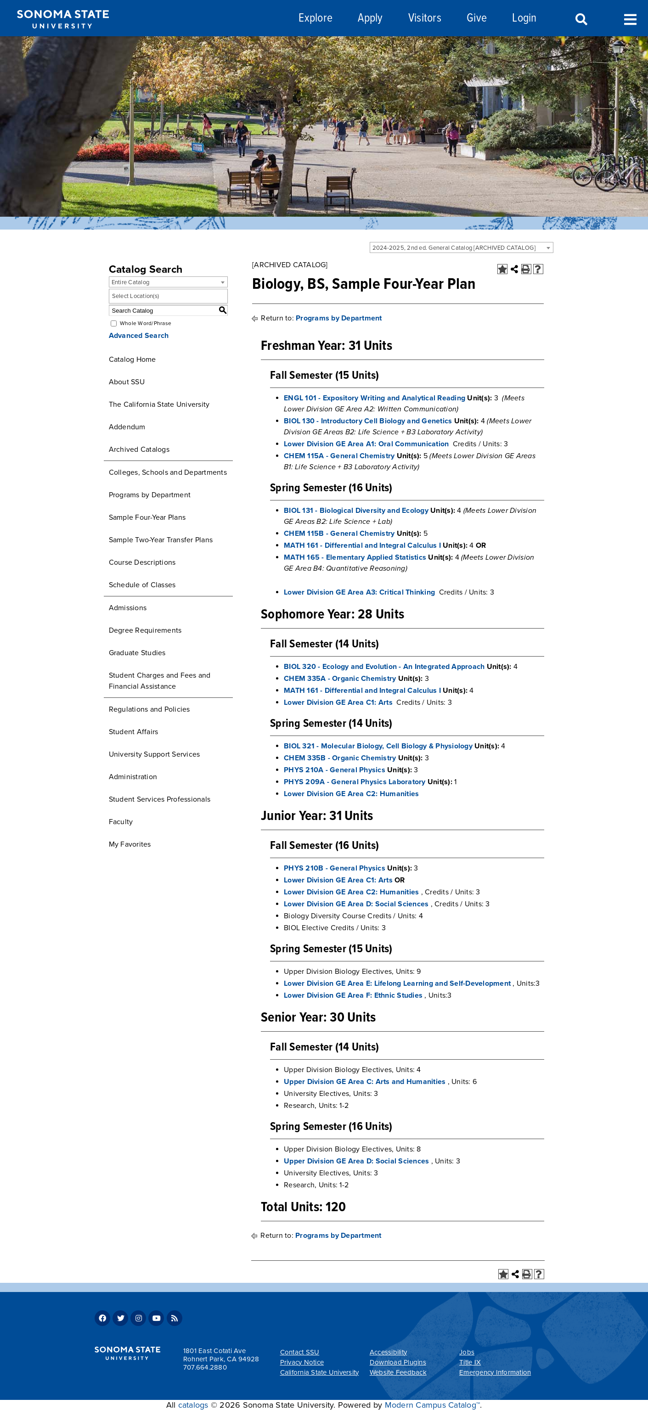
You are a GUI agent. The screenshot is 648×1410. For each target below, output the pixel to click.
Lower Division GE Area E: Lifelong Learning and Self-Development (397, 983)
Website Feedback (398, 1372)
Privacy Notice (302, 1362)
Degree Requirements (145, 630)
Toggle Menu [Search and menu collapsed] (630, 18)
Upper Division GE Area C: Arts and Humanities (364, 1081)
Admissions (128, 607)
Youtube (156, 1318)
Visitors (424, 18)
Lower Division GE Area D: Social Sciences (356, 904)
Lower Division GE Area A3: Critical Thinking (359, 592)
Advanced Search (139, 335)
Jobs (466, 1352)
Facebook (102, 1318)
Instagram (138, 1318)
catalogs (193, 1405)
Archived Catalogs (139, 449)
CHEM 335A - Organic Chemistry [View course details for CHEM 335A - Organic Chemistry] (340, 678)
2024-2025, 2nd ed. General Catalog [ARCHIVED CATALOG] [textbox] (453, 248)
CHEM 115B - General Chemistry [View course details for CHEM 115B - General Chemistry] (339, 533)
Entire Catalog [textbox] (131, 282)
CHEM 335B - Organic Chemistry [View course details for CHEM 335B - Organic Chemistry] (340, 758)
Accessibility (388, 1352)
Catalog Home (132, 359)
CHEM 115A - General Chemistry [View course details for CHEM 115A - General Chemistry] (339, 456)
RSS (174, 1318)
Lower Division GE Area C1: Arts (338, 702)
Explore (315, 18)
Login (524, 18)
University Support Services (154, 754)
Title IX (470, 1362)
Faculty (121, 821)
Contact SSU (300, 1352)
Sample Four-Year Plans (147, 517)
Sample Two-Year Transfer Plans (161, 540)
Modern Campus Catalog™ (432, 1405)
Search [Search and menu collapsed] (580, 19)
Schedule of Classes (142, 585)
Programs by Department (150, 495)
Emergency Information (495, 1372)
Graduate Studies (137, 652)
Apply (370, 18)
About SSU (127, 382)
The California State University (159, 404)
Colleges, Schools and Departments (168, 472)
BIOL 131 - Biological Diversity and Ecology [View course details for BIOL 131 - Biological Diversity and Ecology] (356, 510)
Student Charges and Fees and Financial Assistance (160, 681)
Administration (133, 776)
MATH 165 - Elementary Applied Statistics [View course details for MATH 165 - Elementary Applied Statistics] (355, 557)
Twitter (120, 1318)
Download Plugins (398, 1362)
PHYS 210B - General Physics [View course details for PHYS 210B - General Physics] (334, 868)
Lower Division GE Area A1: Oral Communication (366, 444)
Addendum (127, 427)
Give (477, 18)
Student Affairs (133, 731)
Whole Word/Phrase (145, 323)
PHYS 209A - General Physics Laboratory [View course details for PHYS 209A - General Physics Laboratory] (355, 781)
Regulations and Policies (149, 709)
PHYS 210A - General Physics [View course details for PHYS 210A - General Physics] (334, 770)
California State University (319, 1372)
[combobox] (461, 247)
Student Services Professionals (160, 799)
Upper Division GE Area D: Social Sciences (356, 1161)
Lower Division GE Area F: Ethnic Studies (353, 995)
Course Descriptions (142, 562)
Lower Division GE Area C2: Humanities (351, 793)
